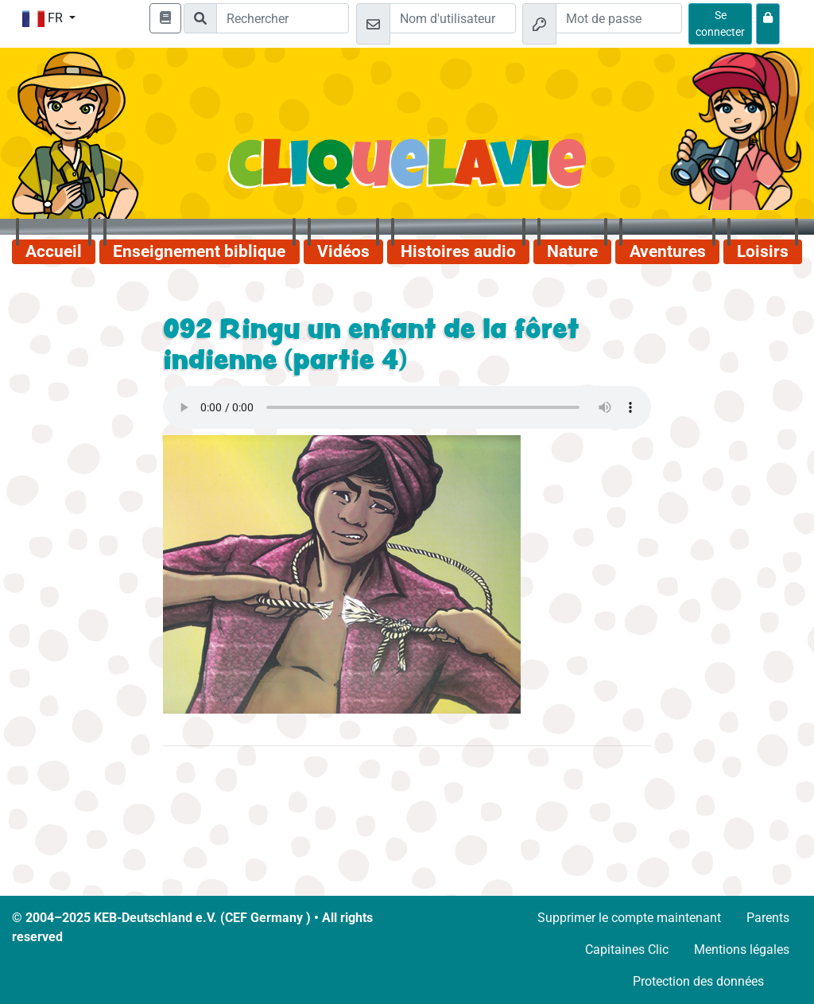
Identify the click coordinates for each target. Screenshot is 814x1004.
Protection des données (698, 981)
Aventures (668, 251)
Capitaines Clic (627, 949)
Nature (572, 251)
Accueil (53, 251)
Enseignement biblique (199, 251)
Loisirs (763, 251)
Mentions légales (741, 949)
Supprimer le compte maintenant (629, 917)
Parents (767, 917)
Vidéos (343, 251)
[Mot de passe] (619, 18)
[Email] (453, 18)
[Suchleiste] (282, 18)
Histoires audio (458, 251)
